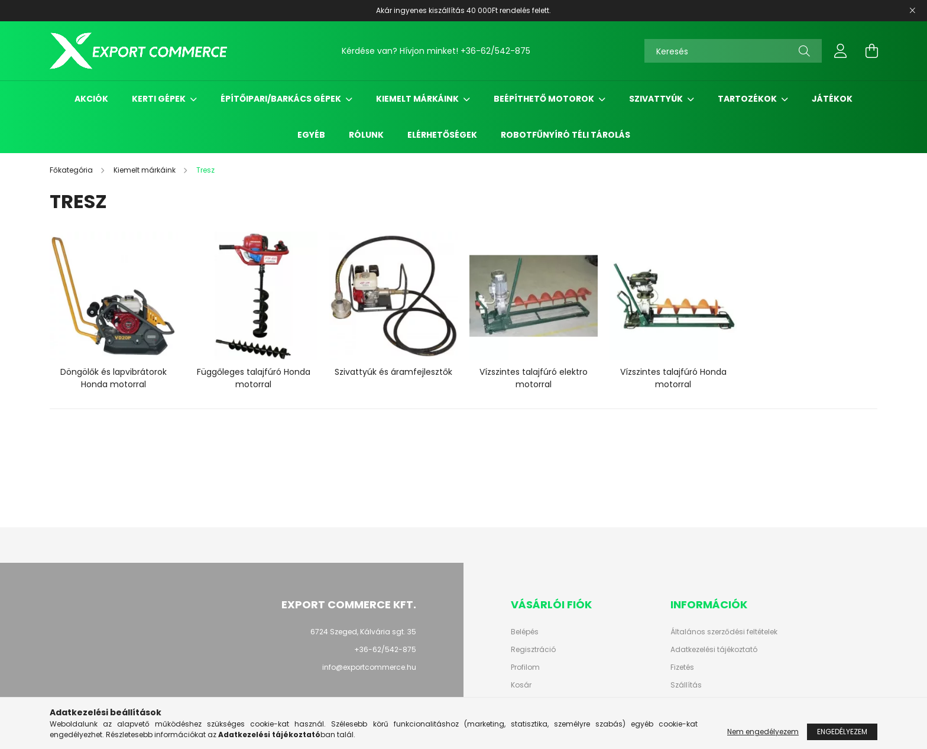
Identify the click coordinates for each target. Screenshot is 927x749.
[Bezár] (912, 11)
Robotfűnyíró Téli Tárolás (565, 135)
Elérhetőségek (442, 135)
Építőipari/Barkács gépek (282, 99)
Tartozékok (748, 99)
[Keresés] (733, 51)
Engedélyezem (842, 732)
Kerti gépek (159, 99)
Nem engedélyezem (763, 732)
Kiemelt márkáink (418, 99)
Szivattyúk (657, 99)
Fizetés (682, 667)
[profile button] (841, 51)
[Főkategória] (72, 170)
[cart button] (871, 51)
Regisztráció (533, 650)
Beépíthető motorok (545, 99)
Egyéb (311, 135)
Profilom (525, 667)
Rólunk (366, 135)
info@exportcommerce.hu (369, 667)
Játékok (832, 99)
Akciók (91, 99)
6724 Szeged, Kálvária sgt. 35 (363, 632)
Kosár (521, 685)
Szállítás (686, 685)
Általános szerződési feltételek (723, 632)
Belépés (525, 632)
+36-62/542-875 (495, 51)
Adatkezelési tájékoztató (713, 650)
